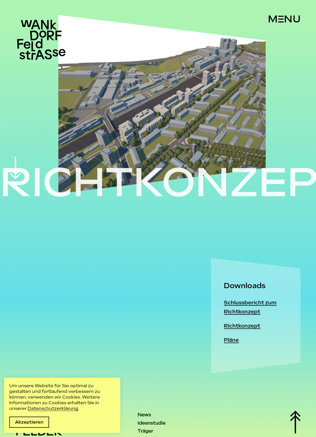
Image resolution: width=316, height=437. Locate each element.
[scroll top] (295, 422)
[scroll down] (15, 168)
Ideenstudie (151, 423)
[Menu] (284, 18)
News (144, 414)
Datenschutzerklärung (53, 408)
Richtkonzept (242, 326)
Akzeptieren (29, 422)
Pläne (231, 340)
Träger (145, 431)
